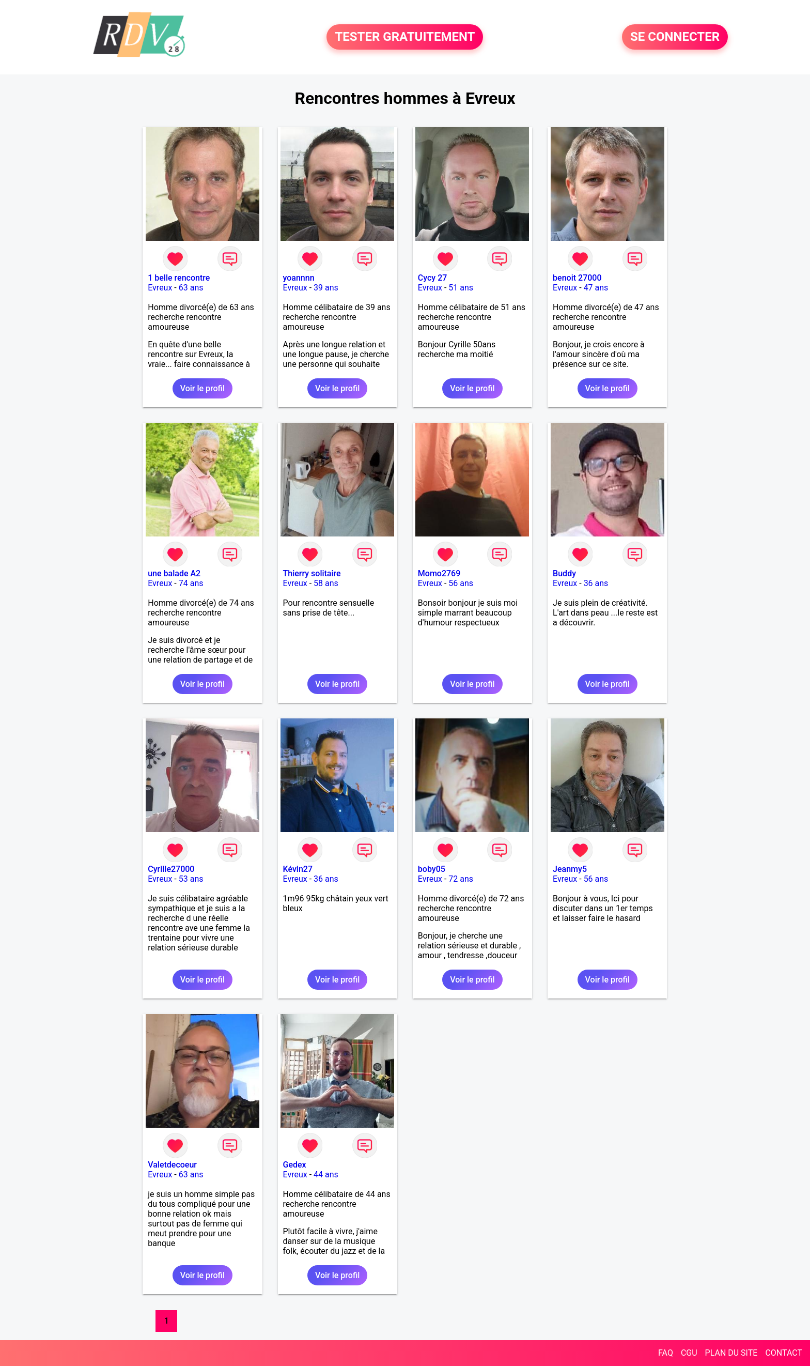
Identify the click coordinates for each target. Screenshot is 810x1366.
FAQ (665, 1353)
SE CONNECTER (675, 37)
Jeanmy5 (570, 869)
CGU (689, 1353)
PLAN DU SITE (731, 1353)
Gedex (294, 1165)
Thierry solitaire (312, 573)
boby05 (431, 869)
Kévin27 (298, 869)
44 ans (326, 1174)
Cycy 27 (432, 278)
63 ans (191, 288)
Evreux (160, 288)
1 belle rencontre (179, 278)
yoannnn (299, 278)
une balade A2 (174, 573)
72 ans (460, 879)
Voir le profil (202, 388)
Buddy (564, 573)
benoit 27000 (577, 278)
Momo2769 (439, 573)
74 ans (191, 583)
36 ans (596, 583)
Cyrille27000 (171, 869)
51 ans (460, 288)
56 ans (460, 583)
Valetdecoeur (172, 1165)
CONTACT (783, 1353)
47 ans (596, 288)
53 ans (191, 879)
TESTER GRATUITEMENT (405, 37)
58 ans (326, 583)
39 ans (326, 288)
